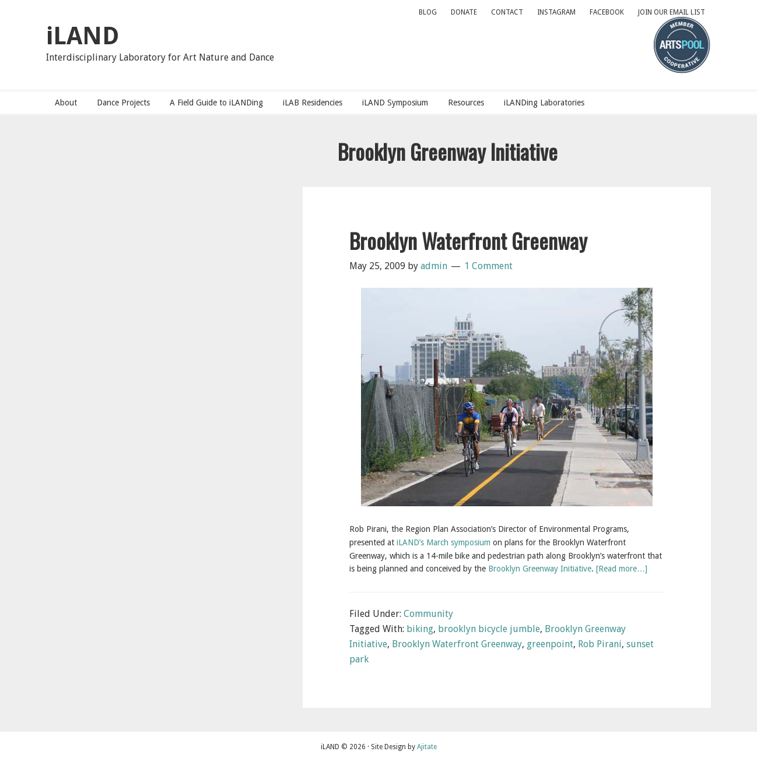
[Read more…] (621, 568)
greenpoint (550, 644)
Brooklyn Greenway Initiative (539, 568)
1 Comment (488, 265)
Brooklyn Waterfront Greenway (468, 240)
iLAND (82, 36)
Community (428, 613)
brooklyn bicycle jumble (489, 628)
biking (419, 628)
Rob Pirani (600, 644)
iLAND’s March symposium (443, 542)
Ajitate (427, 747)
